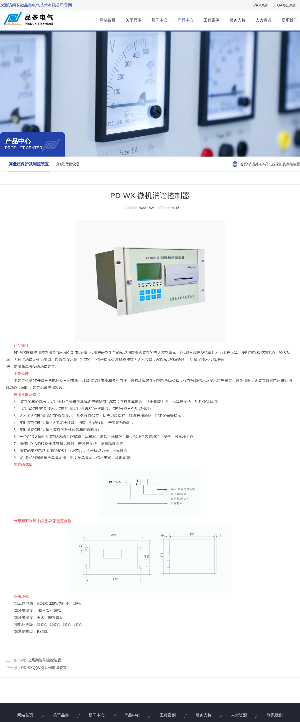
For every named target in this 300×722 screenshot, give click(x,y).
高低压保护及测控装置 (29, 164)
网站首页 (108, 20)
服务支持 (238, 20)
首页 (243, 164)
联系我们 (290, 20)
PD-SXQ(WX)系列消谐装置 (44, 667)
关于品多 (134, 20)
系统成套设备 (68, 164)
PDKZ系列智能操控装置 (41, 660)
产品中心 (186, 20)
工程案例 (212, 20)
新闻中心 (160, 20)
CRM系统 (260, 5)
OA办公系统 (286, 5)
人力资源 (264, 20)
